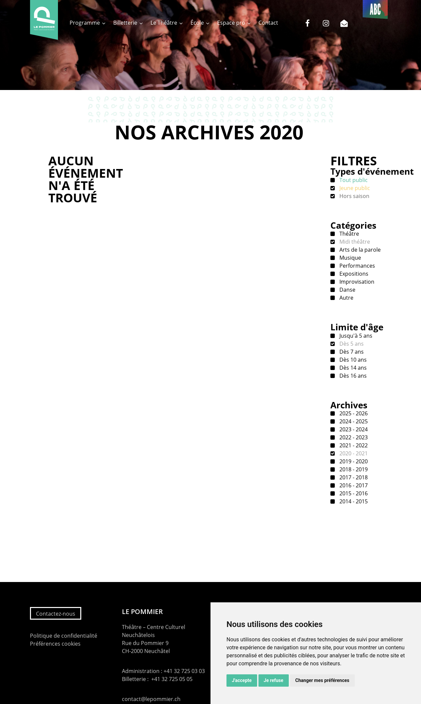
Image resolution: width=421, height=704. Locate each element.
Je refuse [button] (273, 680)
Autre (345, 297)
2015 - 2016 (353, 493)
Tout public (353, 180)
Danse (346, 289)
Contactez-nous (55, 613)
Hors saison (353, 196)
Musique (349, 257)
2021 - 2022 (353, 445)
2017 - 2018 (353, 477)
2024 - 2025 (353, 421)
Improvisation (356, 281)
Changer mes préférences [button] (322, 680)
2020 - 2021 (353, 453)
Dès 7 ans (351, 351)
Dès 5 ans (351, 343)
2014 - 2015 (353, 501)
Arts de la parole (359, 249)
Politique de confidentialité (63, 635)
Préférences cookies (55, 643)
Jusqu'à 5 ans (355, 335)
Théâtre (348, 233)
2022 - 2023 (353, 437)
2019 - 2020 (353, 461)
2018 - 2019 (353, 469)
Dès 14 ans (352, 367)
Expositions (353, 273)
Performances (356, 265)
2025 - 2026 (353, 413)
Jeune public (354, 188)
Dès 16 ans (352, 375)
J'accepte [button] (242, 680)
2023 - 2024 (353, 429)
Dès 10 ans (352, 359)
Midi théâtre (354, 241)
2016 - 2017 (353, 485)
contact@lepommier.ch (151, 699)
